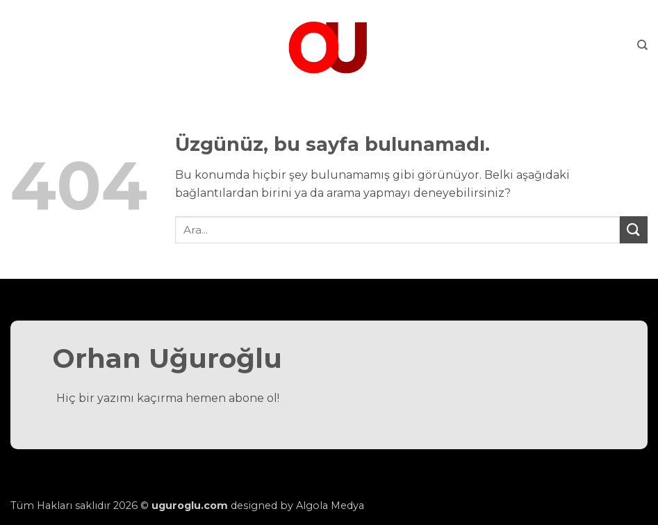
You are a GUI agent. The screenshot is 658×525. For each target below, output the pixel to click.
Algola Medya (330, 505)
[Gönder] (634, 229)
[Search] (642, 45)
